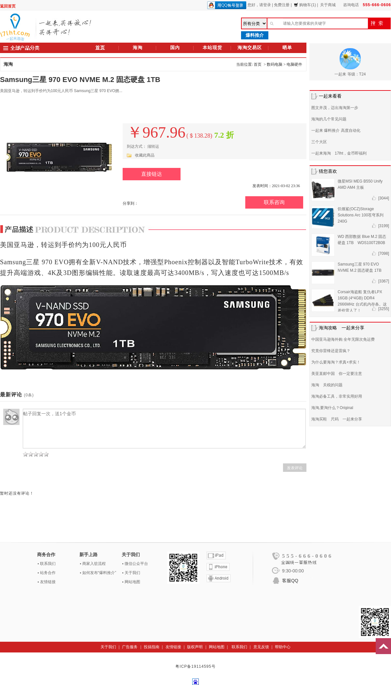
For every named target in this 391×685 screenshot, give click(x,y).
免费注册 (282, 5)
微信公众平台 (136, 563)
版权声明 (195, 647)
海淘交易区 (249, 47)
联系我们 (48, 563)
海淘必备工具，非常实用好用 (336, 396)
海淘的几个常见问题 (328, 119)
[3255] (383, 309)
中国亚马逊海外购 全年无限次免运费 (343, 339)
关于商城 (328, 5)
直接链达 (151, 174)
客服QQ (290, 580)
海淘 (137, 47)
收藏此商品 (145, 155)
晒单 (287, 47)
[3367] (383, 281)
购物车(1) (305, 5)
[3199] (383, 226)
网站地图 (132, 582)
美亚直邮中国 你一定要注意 (336, 373)
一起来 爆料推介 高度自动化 (335, 130)
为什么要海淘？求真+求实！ (335, 362)
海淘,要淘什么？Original (332, 407)
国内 (175, 47)
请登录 (265, 5)
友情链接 (48, 582)
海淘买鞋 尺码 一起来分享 (336, 419)
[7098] (383, 253)
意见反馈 (261, 647)
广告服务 (130, 647)
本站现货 (212, 47)
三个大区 (319, 142)
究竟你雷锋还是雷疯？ (330, 351)
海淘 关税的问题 (327, 385)
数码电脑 (274, 64)
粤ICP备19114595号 (195, 666)
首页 (100, 47)
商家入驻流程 (94, 563)
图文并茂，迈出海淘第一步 (334, 107)
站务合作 (48, 572)
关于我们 (132, 572)
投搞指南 (151, 647)
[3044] (383, 198)
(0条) (29, 395)
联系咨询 (274, 202)
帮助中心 (282, 647)
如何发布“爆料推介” (99, 572)
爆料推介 (255, 35)
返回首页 (8, 6)
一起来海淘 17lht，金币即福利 (339, 153)
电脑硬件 (294, 64)
